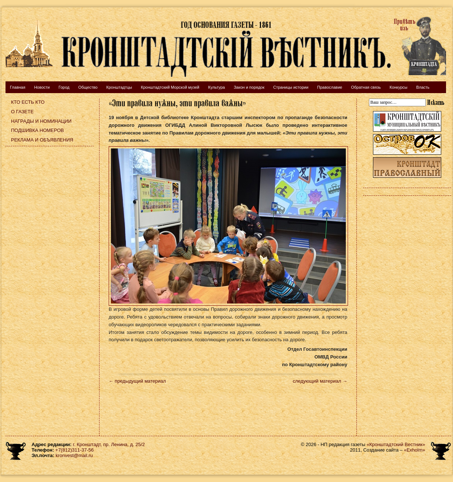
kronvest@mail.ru (74, 455)
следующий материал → (320, 381)
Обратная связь (366, 87)
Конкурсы (398, 87)
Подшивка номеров (37, 130)
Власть (423, 87)
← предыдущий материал (137, 381)
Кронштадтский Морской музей (170, 87)
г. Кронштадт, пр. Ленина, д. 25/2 (109, 444)
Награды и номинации (41, 121)
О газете (22, 111)
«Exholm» (414, 450)
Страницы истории (290, 87)
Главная (17, 87)
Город (63, 87)
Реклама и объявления (42, 140)
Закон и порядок (249, 87)
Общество (87, 87)
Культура (216, 87)
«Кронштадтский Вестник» (396, 444)
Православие (329, 87)
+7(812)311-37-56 (74, 450)
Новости (42, 87)
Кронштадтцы (119, 87)
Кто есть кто (27, 102)
